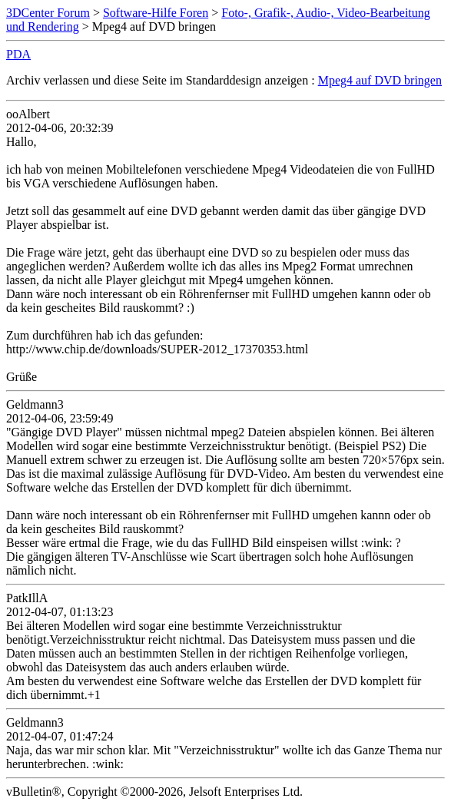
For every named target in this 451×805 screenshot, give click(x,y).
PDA (18, 54)
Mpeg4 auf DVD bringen (380, 80)
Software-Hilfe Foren (155, 12)
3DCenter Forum (48, 12)
